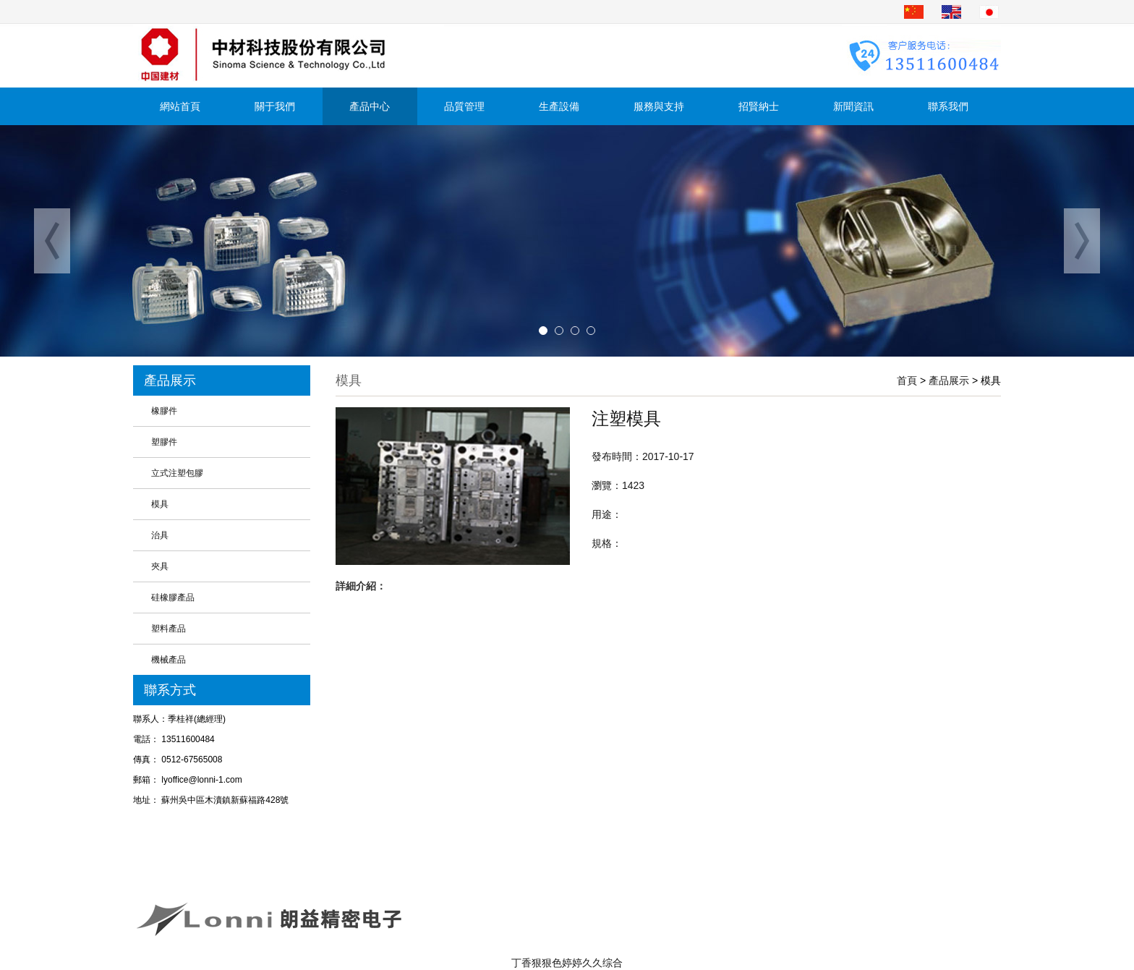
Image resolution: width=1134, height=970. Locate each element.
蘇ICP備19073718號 (800, 908)
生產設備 (559, 106)
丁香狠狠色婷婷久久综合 (567, 963)
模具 (160, 504)
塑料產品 (168, 629)
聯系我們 (948, 106)
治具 (160, 535)
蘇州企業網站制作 (792, 928)
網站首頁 (180, 106)
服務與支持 (659, 106)
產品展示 (949, 380)
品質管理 (464, 106)
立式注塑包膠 (177, 473)
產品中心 (369, 106)
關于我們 (275, 106)
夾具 (160, 566)
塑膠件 (164, 442)
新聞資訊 (853, 106)
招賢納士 (758, 106)
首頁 (907, 380)
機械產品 (168, 660)
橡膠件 (164, 411)
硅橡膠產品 (173, 597)
